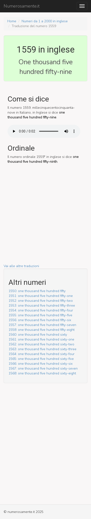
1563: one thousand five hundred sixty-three (42, 349)
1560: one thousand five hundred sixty (37, 334)
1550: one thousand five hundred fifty (37, 291)
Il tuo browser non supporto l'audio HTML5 (44, 131)
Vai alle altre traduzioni (21, 266)
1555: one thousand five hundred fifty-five (40, 315)
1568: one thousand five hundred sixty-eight (42, 373)
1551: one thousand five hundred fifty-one (40, 296)
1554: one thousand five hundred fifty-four (40, 310)
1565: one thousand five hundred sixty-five (41, 358)
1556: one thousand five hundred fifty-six (39, 320)
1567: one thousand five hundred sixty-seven (43, 368)
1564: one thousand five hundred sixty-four (41, 354)
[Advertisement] (45, 218)
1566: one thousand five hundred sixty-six (40, 363)
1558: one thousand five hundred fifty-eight (41, 329)
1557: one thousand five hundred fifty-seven (42, 325)
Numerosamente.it (22, 6)
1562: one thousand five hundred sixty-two (41, 344)
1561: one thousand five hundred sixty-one (41, 339)
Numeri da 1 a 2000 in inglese (45, 21)
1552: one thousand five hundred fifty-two (40, 300)
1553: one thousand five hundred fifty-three (41, 305)
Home (11, 21)
